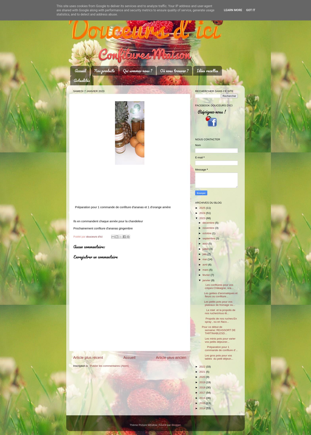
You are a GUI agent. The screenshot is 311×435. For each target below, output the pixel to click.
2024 (202, 213)
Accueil (80, 71)
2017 (202, 392)
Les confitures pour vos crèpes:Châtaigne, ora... (217, 286)
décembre (209, 222)
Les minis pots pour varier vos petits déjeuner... (219, 340)
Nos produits (104, 71)
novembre (209, 227)
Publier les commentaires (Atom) (109, 365)
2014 (202, 408)
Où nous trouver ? (174, 71)
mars (206, 269)
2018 (202, 387)
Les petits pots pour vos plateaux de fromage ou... (218, 303)
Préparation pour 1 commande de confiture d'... (220, 348)
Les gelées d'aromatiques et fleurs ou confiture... (220, 295)
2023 (202, 218)
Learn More (233, 10)
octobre (207, 233)
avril (205, 264)
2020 (202, 376)
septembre (209, 238)
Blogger (176, 424)
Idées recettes (207, 71)
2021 (202, 371)
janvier (207, 280)
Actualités (82, 80)
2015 (202, 403)
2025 (202, 207)
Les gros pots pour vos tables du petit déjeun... (217, 357)
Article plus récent (88, 357)
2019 (202, 382)
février (207, 274)
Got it (250, 10)
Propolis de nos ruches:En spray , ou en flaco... (219, 320)
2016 (202, 398)
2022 (202, 366)
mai (205, 259)
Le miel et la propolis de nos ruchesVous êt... (218, 312)
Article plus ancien (171, 357)
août (205, 243)
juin (205, 254)
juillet (206, 248)
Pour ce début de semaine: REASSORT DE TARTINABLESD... (219, 330)
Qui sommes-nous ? (137, 71)
